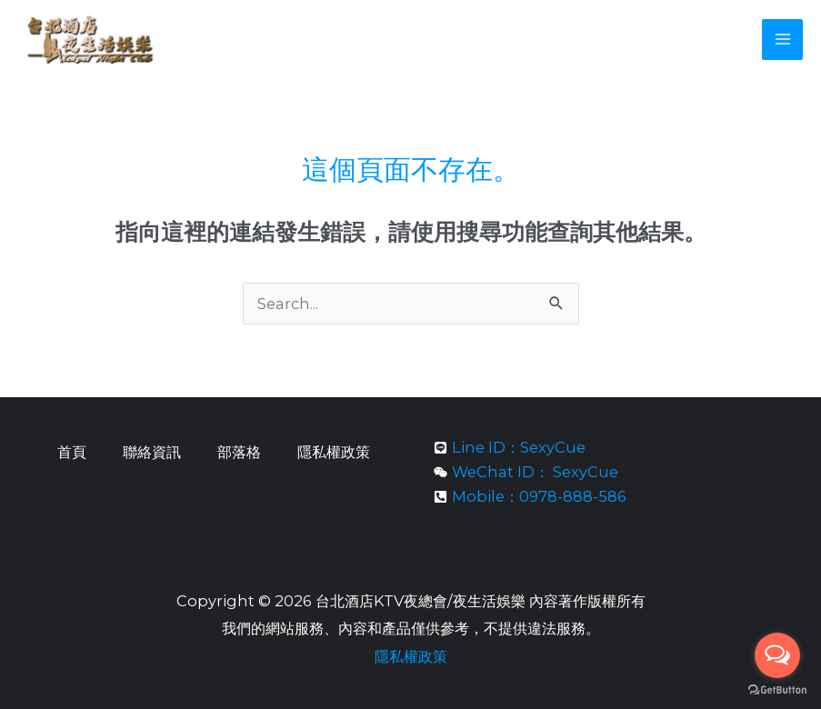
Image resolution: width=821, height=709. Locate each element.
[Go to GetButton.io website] (777, 690)
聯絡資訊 (152, 452)
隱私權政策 (333, 452)
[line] (510, 448)
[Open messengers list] (777, 655)
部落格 (239, 452)
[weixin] (526, 473)
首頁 (71, 452)
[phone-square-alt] (530, 497)
